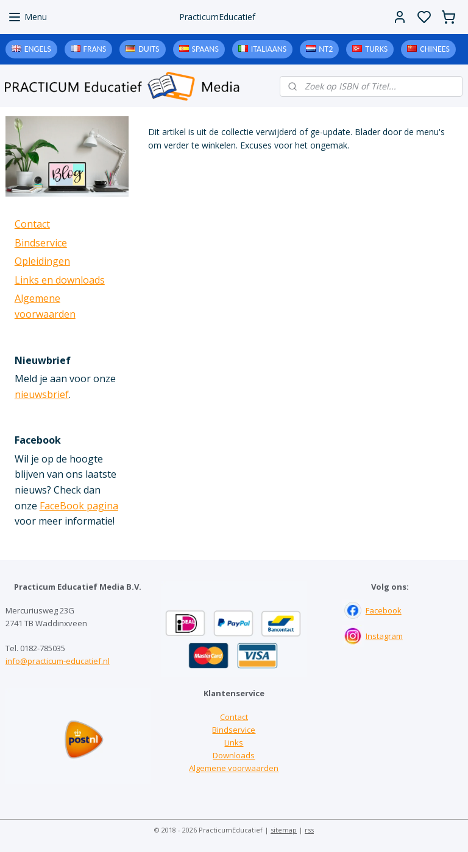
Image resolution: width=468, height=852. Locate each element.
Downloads (234, 755)
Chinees (435, 49)
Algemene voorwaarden (233, 768)
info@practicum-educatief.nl (57, 660)
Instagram (384, 635)
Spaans (205, 49)
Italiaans (268, 49)
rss (309, 829)
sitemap (284, 829)
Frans (95, 49)
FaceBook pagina (79, 505)
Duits (148, 49)
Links (233, 742)
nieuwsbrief (42, 394)
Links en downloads (60, 280)
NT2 (326, 49)
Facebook (384, 610)
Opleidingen (42, 261)
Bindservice (41, 243)
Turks (376, 49)
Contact (32, 224)
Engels (37, 49)
